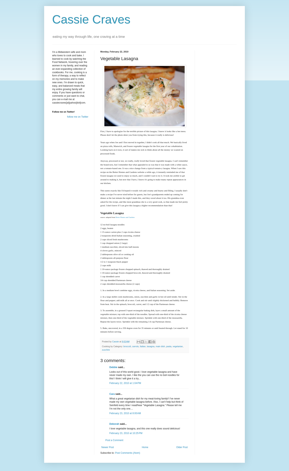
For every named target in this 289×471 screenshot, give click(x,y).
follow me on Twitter (77, 116)
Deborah (114, 424)
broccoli (127, 346)
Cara (112, 394)
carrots (135, 346)
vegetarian (178, 346)
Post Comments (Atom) (127, 453)
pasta (168, 346)
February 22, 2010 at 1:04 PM (125, 383)
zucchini (106, 350)
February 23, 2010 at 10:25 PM (125, 433)
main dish (160, 346)
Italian (143, 346)
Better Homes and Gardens (125, 217)
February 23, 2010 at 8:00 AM (125, 413)
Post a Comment (114, 440)
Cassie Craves (91, 19)
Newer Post (107, 447)
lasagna (151, 346)
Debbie (113, 367)
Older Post (182, 447)
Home (145, 447)
